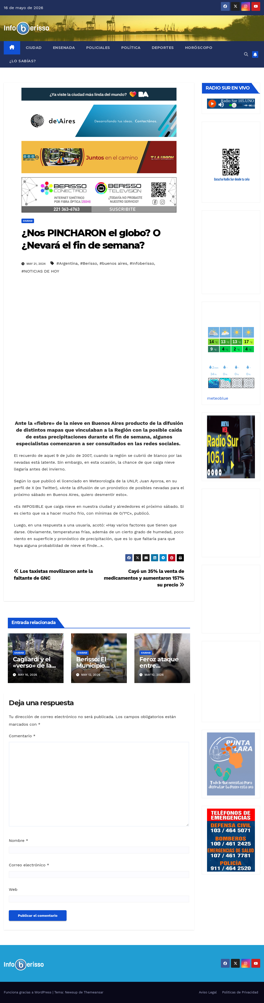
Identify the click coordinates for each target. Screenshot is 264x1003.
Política (131, 47)
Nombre (18, 840)
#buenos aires (113, 263)
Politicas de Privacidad (240, 992)
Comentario (22, 735)
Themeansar (93, 992)
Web (13, 889)
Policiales (98, 47)
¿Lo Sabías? (22, 61)
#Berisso (88, 263)
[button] (246, 54)
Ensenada (64, 47)
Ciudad (34, 47)
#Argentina (67, 263)
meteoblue (217, 398)
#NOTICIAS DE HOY (40, 271)
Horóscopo (199, 47)
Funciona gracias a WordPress (28, 992)
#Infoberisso (142, 263)
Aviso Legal (208, 992)
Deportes (163, 47)
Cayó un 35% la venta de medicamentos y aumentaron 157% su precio (144, 578)
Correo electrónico (29, 865)
